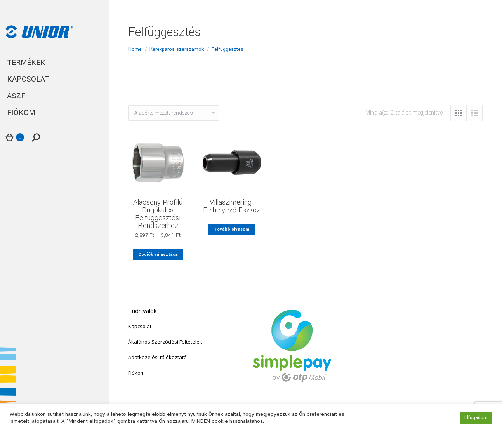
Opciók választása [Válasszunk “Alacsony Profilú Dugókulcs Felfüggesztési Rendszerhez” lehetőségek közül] (158, 254)
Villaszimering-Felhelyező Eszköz (231, 206)
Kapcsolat (139, 326)
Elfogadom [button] (476, 417)
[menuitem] (54, 62)
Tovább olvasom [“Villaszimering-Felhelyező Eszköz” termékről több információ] (231, 229)
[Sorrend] (173, 113)
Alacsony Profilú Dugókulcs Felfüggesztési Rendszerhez (157, 214)
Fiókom (136, 372)
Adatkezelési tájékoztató (157, 357)
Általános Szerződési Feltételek (165, 341)
